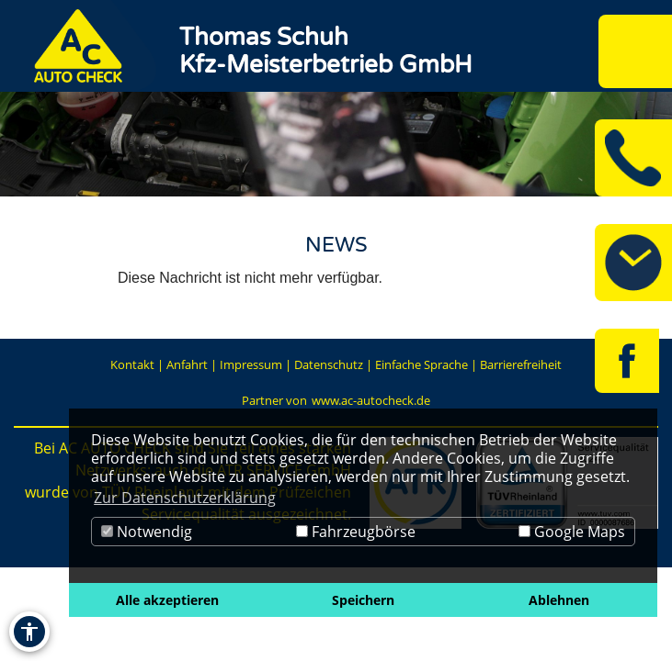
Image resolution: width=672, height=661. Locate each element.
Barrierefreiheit (521, 364)
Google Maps (571, 531)
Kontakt (132, 364)
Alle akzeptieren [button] (167, 600)
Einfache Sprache (421, 364)
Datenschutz (328, 364)
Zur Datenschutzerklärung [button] (185, 497)
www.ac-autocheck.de (371, 400)
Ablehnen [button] (559, 600)
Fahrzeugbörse (356, 531)
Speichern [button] (363, 600)
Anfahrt (187, 364)
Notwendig (146, 531)
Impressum (251, 364)
